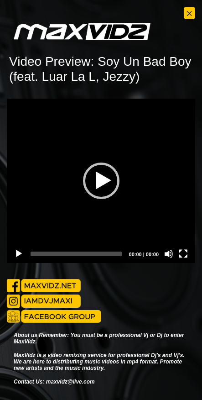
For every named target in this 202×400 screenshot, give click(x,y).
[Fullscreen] (183, 253)
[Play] (18, 253)
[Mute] (168, 253)
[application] (101, 181)
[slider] (76, 254)
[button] (101, 181)
